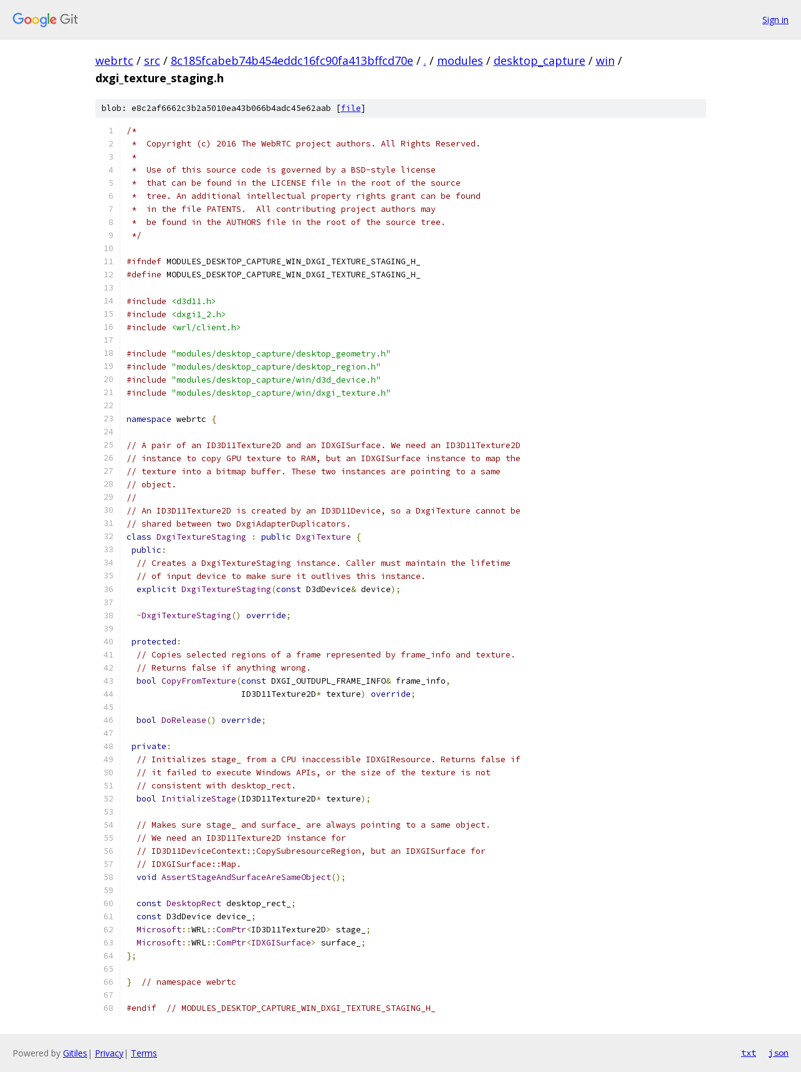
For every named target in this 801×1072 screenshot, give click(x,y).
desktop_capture (539, 60)
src (152, 60)
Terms (144, 1053)
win (605, 60)
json (779, 1052)
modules (460, 60)
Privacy (109, 1053)
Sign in (775, 20)
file (351, 108)
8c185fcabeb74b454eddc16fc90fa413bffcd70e (292, 60)
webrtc (114, 60)
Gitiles (75, 1053)
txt (748, 1052)
